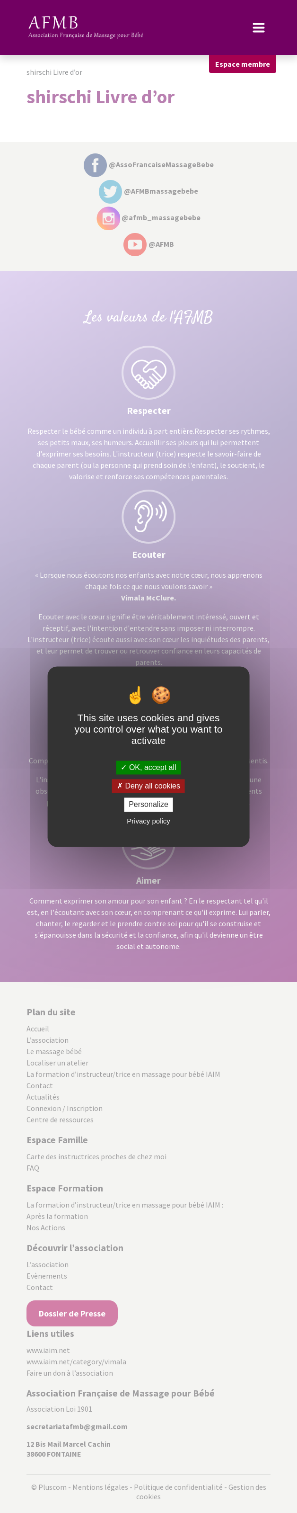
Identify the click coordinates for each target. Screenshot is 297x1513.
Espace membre (242, 64)
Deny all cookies (148, 786)
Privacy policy (148, 821)
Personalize (148, 805)
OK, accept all (148, 767)
